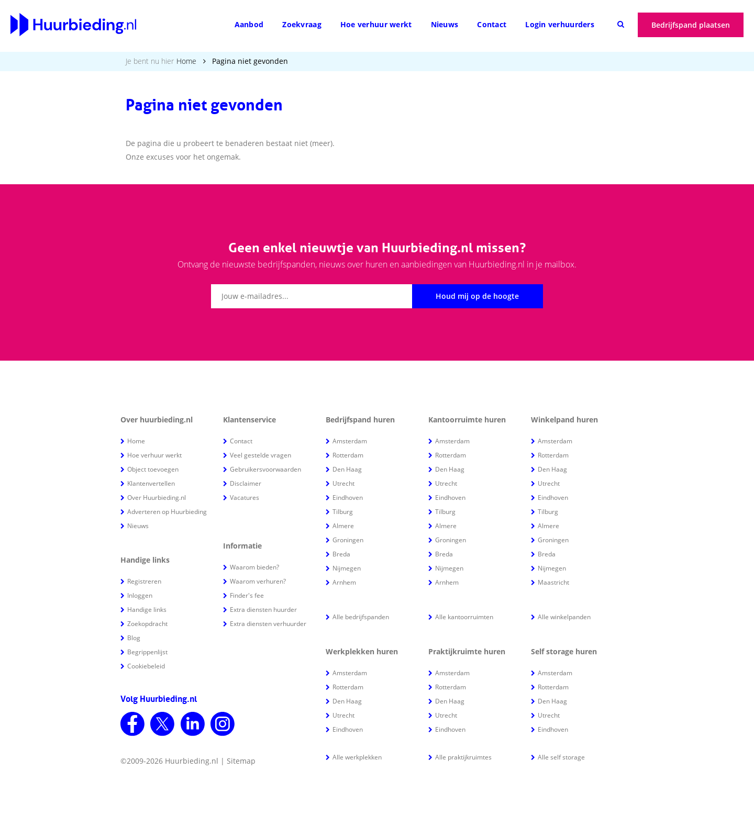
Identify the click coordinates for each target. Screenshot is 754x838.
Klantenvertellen (151, 483)
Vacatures (244, 497)
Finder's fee (247, 595)
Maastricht (553, 582)
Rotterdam (347, 455)
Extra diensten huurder (263, 609)
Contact (491, 24)
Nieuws (445, 24)
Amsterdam (349, 441)
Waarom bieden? (254, 567)
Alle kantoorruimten (464, 616)
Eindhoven (347, 497)
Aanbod (249, 24)
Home (186, 61)
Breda (341, 554)
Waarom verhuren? (258, 581)
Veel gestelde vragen (260, 455)
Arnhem (344, 582)
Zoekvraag (301, 24)
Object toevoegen (153, 469)
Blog (133, 637)
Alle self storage (561, 757)
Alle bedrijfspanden (360, 616)
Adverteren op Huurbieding (167, 511)
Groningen (347, 539)
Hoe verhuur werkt (376, 24)
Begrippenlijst (147, 651)
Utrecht (343, 483)
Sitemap (241, 761)
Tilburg (342, 511)
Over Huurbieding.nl (156, 497)
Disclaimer (245, 483)
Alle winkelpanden (564, 616)
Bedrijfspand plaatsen (690, 25)
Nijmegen (346, 568)
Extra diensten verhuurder (268, 623)
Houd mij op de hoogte (477, 296)
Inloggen (139, 595)
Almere (343, 525)
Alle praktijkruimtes (463, 757)
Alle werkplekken (357, 757)
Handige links (147, 609)
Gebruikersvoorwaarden (265, 469)
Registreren (144, 581)
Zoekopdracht (147, 623)
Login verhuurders (559, 24)
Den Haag (347, 469)
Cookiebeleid (146, 666)
